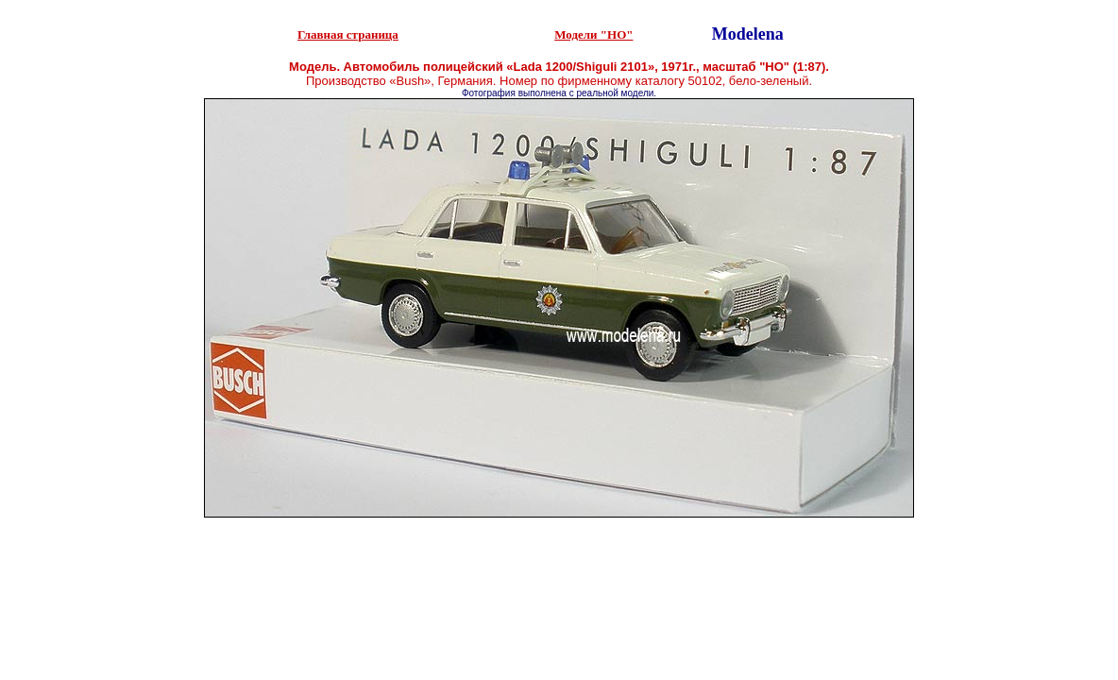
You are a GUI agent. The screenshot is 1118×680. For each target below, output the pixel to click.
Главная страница (347, 34)
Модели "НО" (593, 34)
